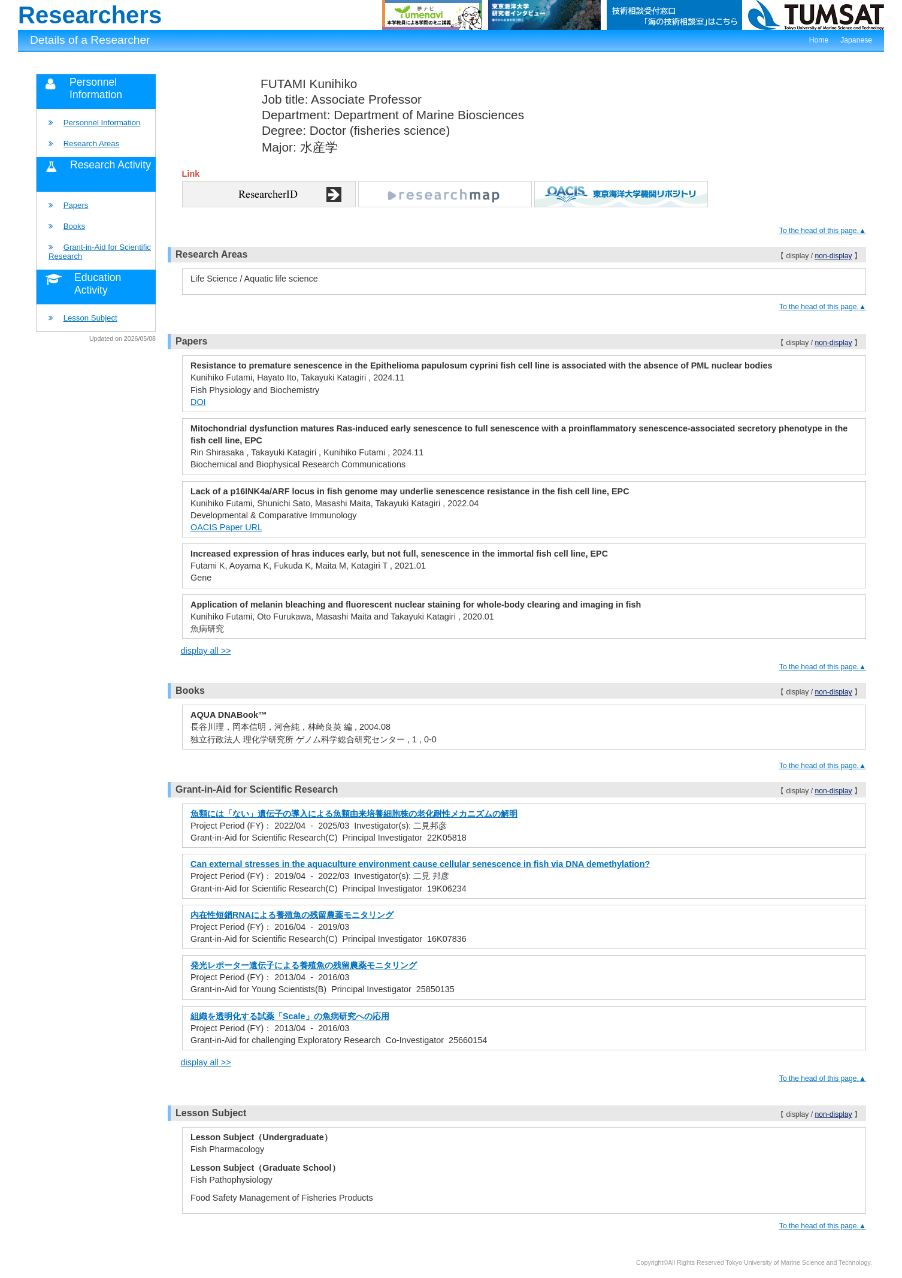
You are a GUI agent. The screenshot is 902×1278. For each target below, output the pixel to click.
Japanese (856, 40)
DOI (198, 402)
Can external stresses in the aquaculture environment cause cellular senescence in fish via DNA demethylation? (420, 864)
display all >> (206, 650)
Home (818, 40)
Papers (76, 205)
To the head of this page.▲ (822, 230)
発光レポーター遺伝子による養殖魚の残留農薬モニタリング (303, 965)
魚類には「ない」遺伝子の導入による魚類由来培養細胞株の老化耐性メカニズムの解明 (353, 813)
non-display (833, 256)
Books (74, 226)
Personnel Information (102, 122)
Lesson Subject (90, 317)
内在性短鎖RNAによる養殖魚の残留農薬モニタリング (292, 915)
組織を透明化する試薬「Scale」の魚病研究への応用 (289, 1016)
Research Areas (91, 143)
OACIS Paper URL (226, 527)
